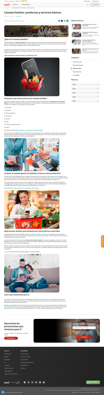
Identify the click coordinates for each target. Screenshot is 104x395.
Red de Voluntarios (24, 359)
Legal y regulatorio (8, 371)
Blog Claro (6, 356)
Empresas (18, 1)
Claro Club (61, 299)
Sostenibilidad (26, 4)
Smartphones (77, 72)
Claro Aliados (7, 359)
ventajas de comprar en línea (38, 234)
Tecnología (76, 75)
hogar (40, 130)
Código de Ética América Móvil (10, 373)
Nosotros (15, 4)
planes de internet (52, 178)
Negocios (12, 1)
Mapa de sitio (75, 392)
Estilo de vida (77, 68)
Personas (7, 1)
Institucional (24, 1)
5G (4, 362)
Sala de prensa (77, 62)
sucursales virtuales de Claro (12, 306)
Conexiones (23, 368)
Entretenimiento (78, 65)
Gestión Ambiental (24, 365)
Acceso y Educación (24, 354)
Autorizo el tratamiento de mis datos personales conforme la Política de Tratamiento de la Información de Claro (83, 332)
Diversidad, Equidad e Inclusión (27, 362)
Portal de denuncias (84, 392)
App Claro (40, 305)
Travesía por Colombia (25, 356)
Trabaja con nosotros (8, 368)
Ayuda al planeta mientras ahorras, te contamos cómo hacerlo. (21, 188)
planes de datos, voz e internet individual (26, 130)
